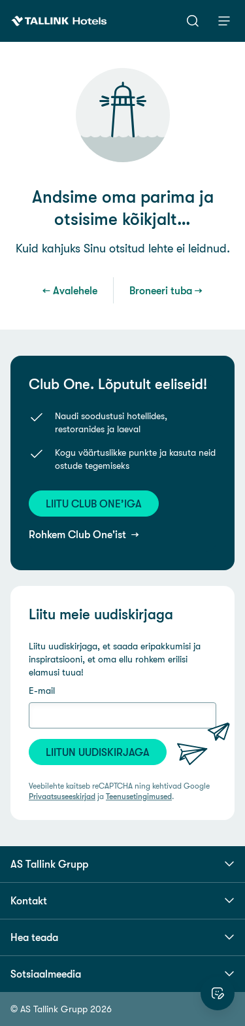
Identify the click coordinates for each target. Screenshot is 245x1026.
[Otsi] (192, 21)
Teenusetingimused (139, 796)
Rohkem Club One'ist (79, 534)
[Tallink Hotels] (59, 21)
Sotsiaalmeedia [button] (122, 973)
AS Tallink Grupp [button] (122, 863)
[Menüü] (224, 21)
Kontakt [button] (122, 900)
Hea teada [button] (122, 937)
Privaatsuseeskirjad (62, 796)
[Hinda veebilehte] (218, 993)
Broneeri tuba (160, 290)
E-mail (42, 690)
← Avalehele (69, 290)
